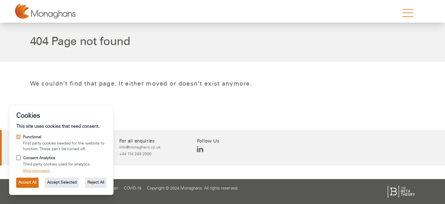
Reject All (95, 183)
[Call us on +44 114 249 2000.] (140, 154)
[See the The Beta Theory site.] (401, 191)
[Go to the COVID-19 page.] (132, 189)
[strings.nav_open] (407, 13)
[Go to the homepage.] (45, 11)
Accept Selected (62, 183)
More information (36, 171)
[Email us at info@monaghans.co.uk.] (140, 147)
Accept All (27, 183)
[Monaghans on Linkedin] (200, 149)
